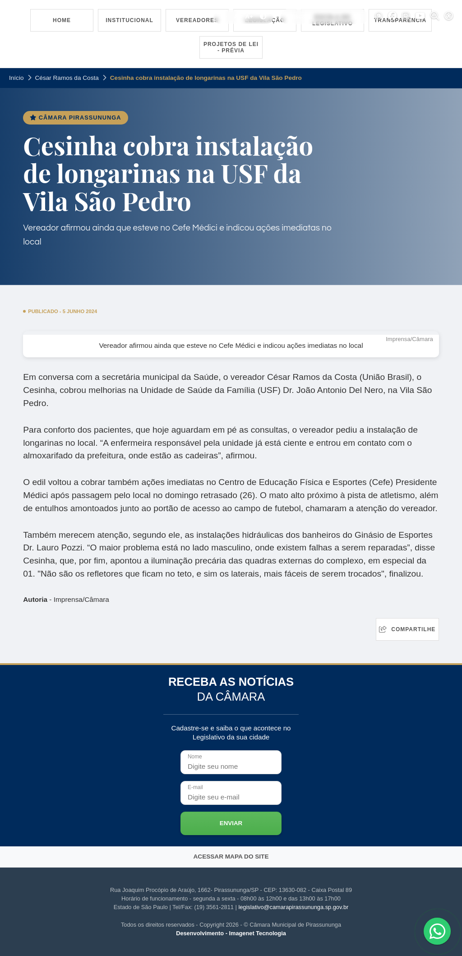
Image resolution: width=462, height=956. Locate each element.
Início (16, 77)
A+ (249, 16)
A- (224, 16)
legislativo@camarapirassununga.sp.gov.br (293, 907)
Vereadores (197, 20)
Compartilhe (407, 629)
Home (62, 20)
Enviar (231, 823)
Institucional (129, 20)
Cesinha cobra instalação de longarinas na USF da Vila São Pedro (206, 77)
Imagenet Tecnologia (257, 933)
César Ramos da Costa (67, 77)
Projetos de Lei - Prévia (231, 47)
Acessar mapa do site (231, 856)
